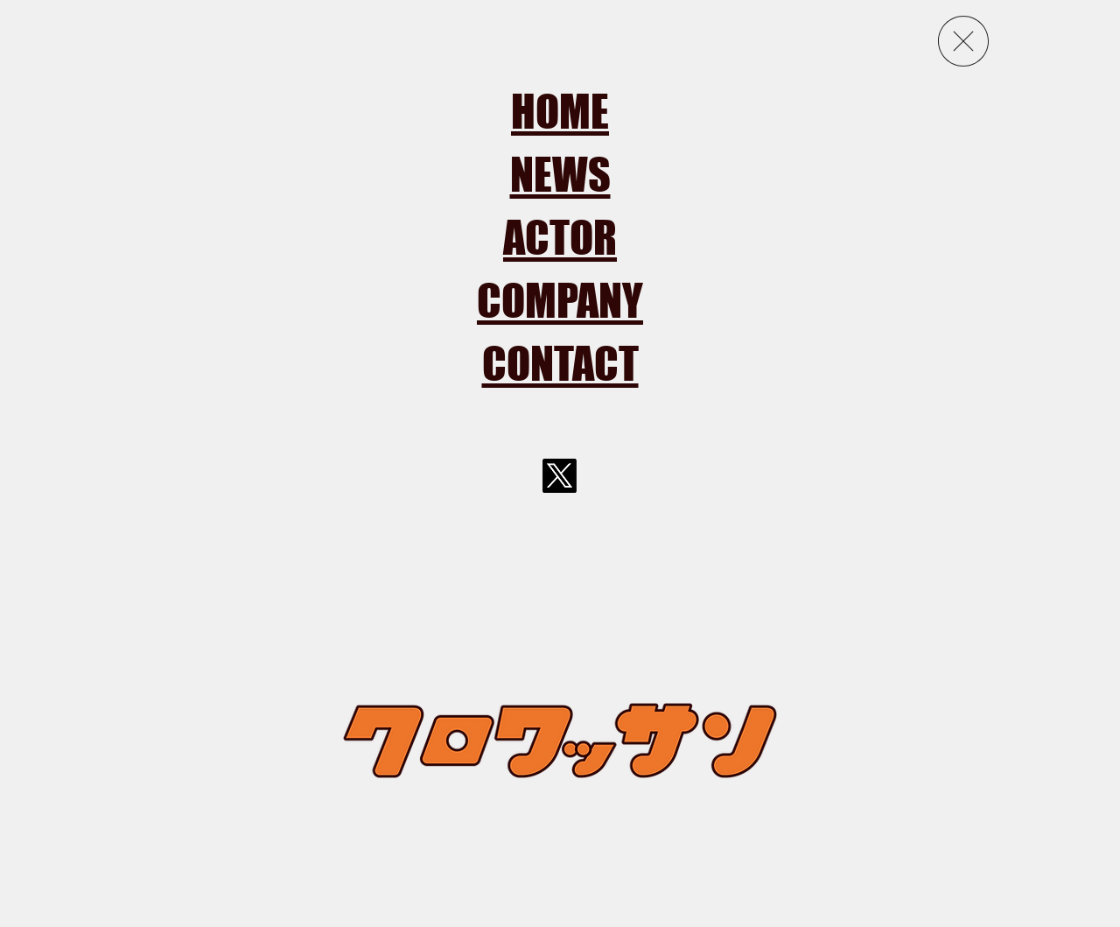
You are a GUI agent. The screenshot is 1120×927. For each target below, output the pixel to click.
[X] (559, 476)
